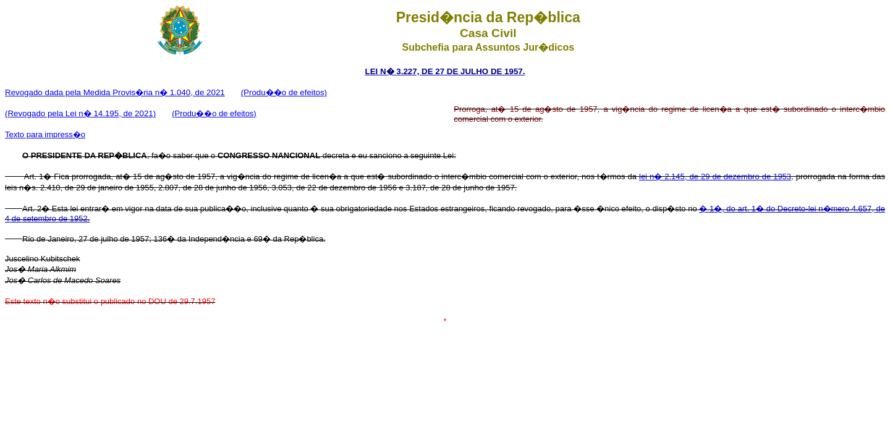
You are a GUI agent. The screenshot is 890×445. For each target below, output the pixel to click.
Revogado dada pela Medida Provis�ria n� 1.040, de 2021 (115, 92)
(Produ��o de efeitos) (284, 92)
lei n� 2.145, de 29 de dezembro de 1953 (715, 176)
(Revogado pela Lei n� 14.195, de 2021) (80, 113)
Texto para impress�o (45, 134)
